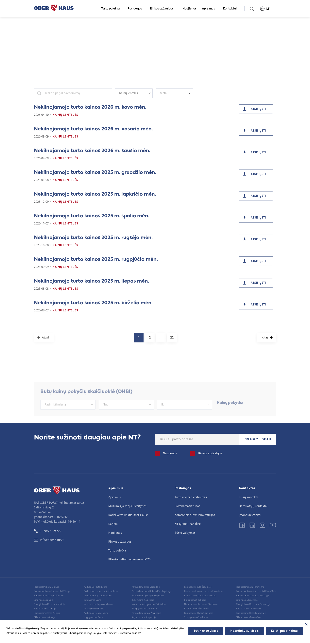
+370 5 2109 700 (47, 531)
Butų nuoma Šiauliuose (195, 600)
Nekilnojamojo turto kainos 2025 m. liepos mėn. (91, 284)
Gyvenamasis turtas (187, 506)
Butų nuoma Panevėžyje (247, 600)
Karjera (113, 524)
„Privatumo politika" (129, 633)
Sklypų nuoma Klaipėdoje (144, 617)
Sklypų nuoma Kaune (93, 617)
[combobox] (134, 96)
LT (266, 9)
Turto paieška (112, 8)
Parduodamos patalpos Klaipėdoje (148, 596)
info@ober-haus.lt (48, 540)
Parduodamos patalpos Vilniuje (48, 596)
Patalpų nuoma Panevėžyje (248, 609)
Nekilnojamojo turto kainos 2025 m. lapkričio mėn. (95, 197)
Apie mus (210, 8)
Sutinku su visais (206, 631)
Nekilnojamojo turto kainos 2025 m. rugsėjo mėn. (93, 241)
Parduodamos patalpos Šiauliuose (200, 596)
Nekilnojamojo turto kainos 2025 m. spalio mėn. (91, 219)
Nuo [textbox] (106, 414)
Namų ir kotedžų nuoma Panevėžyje (253, 604)
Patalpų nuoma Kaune (93, 609)
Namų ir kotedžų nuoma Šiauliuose (200, 604)
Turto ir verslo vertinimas (191, 497)
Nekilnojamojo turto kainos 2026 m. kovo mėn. (90, 110)
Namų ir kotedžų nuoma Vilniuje (49, 604)
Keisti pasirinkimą (284, 631)
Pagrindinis (40, 23)
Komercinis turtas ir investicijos (195, 515)
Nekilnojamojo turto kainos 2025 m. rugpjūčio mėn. (96, 262)
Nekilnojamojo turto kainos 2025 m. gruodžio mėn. (95, 175)
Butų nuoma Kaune (92, 600)
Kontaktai (231, 8)
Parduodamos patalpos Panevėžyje (252, 596)
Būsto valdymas (185, 533)
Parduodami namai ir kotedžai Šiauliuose (203, 591)
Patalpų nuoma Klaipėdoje (144, 609)
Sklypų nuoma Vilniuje (44, 617)
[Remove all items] (151, 96)
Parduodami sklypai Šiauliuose (198, 613)
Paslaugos (136, 8)
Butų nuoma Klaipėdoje (143, 600)
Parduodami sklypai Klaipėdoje (146, 613)
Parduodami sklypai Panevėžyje (251, 613)
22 (172, 340)
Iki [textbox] (162, 414)
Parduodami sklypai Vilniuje (47, 613)
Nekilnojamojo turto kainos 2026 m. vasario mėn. (93, 132)
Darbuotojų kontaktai (253, 506)
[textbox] (172, 96)
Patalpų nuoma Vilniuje (45, 609)
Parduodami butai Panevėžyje (250, 587)
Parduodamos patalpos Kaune (97, 596)
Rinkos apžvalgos (163, 8)
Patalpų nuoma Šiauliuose (196, 609)
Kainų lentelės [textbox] (128, 96)
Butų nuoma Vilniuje (43, 600)
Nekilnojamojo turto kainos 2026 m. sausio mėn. (92, 154)
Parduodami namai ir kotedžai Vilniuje (52, 591)
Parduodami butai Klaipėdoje (146, 587)
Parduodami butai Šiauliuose (198, 587)
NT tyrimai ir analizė (188, 524)
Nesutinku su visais (244, 631)
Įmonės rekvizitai (250, 515)
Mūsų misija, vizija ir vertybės (127, 506)
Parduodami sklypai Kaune (95, 613)
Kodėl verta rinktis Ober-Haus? (128, 515)
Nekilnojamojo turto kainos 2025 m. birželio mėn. (93, 306)
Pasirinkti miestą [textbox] (55, 414)
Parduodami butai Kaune (95, 587)
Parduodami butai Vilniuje (46, 587)
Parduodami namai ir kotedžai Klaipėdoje (151, 591)
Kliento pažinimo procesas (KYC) (129, 559)
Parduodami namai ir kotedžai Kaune (100, 591)
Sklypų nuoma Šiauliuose (196, 617)
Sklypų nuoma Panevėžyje (248, 617)
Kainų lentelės (65, 118)
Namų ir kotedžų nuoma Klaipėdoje (149, 604)
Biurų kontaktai (249, 497)
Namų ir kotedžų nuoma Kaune (98, 604)
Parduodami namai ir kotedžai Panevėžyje (256, 591)
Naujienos (189, 8)
